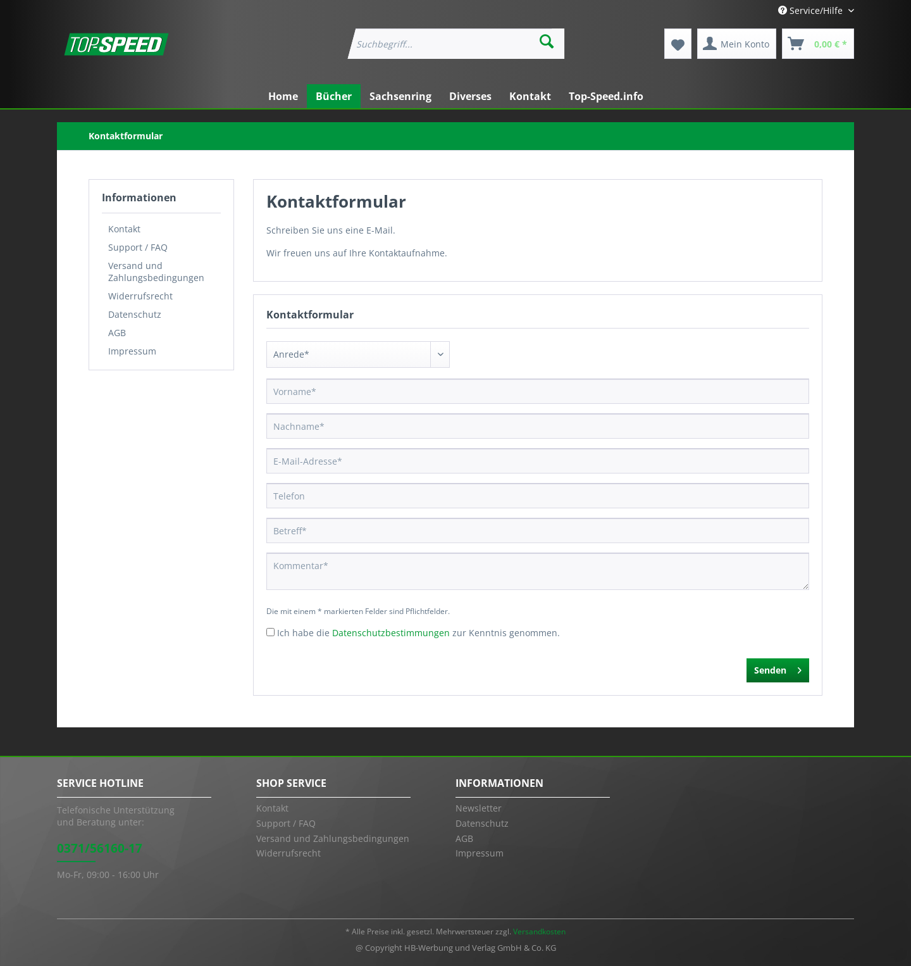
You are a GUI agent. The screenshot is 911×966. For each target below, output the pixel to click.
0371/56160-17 (99, 848)
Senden (778, 668)
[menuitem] (454, 43)
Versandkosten (539, 931)
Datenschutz (134, 314)
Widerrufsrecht (140, 296)
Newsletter (479, 808)
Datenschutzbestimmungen (391, 633)
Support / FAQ (138, 247)
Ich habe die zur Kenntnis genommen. (418, 633)
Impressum (132, 351)
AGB (117, 333)
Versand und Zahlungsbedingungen (156, 272)
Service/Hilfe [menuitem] (811, 10)
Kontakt (124, 229)
